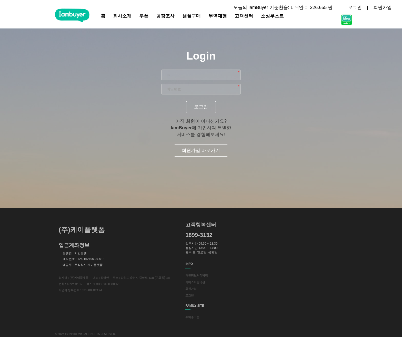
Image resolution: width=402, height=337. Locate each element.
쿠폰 (143, 15)
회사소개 (122, 15)
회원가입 (382, 7)
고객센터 (244, 15)
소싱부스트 (272, 15)
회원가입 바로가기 (201, 150)
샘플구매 (191, 15)
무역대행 (217, 15)
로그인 (355, 7)
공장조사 (165, 15)
